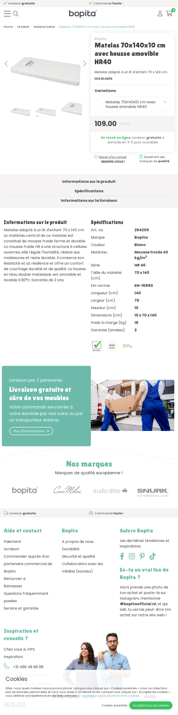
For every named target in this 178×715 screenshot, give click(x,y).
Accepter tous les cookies (151, 705)
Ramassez (13, 586)
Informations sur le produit (89, 181)
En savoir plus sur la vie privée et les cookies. (109, 696)
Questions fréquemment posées (26, 597)
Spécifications (89, 191)
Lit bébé (23, 27)
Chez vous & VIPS (19, 649)
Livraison (11, 549)
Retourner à (14, 578)
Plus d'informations (31, 431)
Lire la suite (103, 78)
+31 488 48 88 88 (28, 667)
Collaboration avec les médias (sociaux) (82, 567)
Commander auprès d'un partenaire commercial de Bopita (28, 564)
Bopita (100, 38)
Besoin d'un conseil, (33, 3)
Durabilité (70, 549)
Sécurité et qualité (78, 556)
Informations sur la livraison (89, 200)
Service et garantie (21, 608)
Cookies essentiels (114, 705)
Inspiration (13, 656)
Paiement (12, 541)
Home (8, 27)
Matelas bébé (44, 27)
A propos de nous (78, 541)
